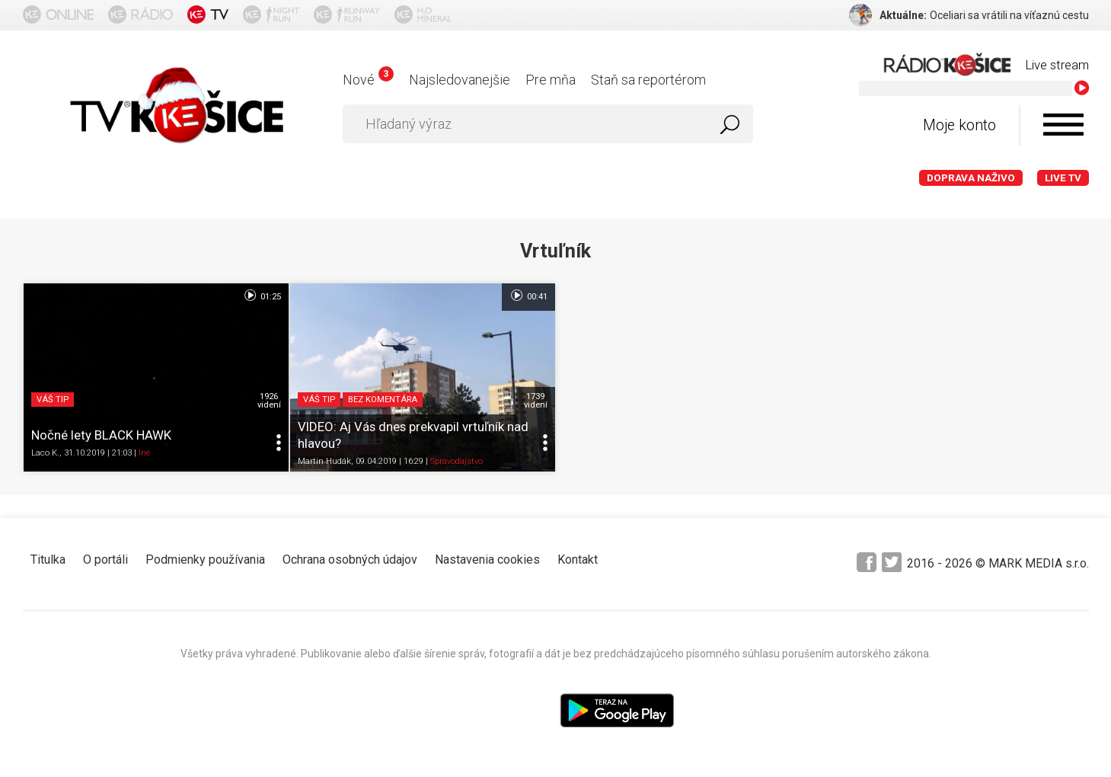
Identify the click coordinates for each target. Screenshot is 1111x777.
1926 (269, 401)
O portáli (105, 559)
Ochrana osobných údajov (350, 559)
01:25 (261, 295)
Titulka (47, 559)
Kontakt (577, 559)
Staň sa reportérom (648, 80)
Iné (144, 453)
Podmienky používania (205, 559)
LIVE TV (1063, 178)
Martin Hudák (324, 461)
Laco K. (45, 453)
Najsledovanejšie (459, 80)
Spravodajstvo (456, 461)
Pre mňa (550, 80)
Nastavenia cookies (487, 559)
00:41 (528, 295)
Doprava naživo (971, 178)
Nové (368, 80)
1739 (536, 401)
